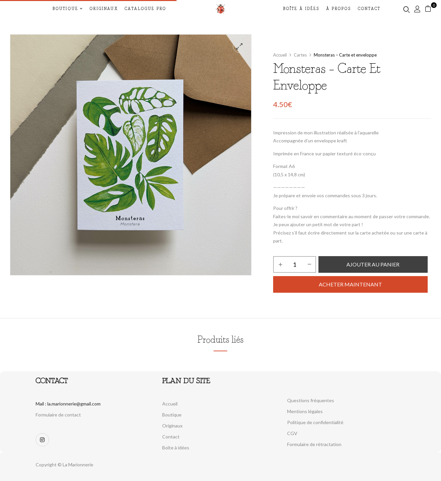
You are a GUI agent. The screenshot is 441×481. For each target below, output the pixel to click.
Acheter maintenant (350, 284)
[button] (430, 9)
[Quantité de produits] (294, 264)
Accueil (280, 55)
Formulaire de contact (58, 414)
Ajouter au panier (372, 264)
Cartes (300, 55)
